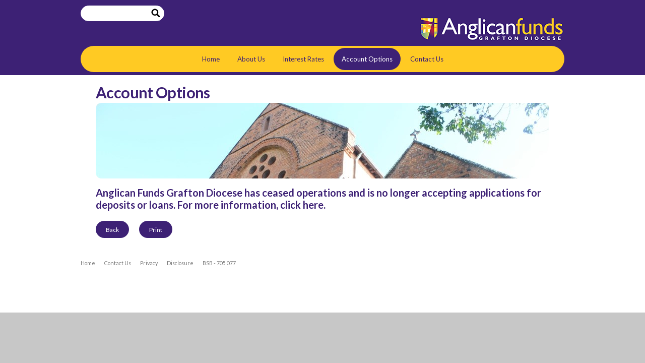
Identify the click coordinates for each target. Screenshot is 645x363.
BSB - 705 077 (219, 263)
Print (155, 229)
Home (211, 59)
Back (112, 229)
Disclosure (180, 263)
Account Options (367, 59)
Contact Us (426, 59)
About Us (251, 59)
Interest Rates (303, 59)
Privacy (149, 263)
